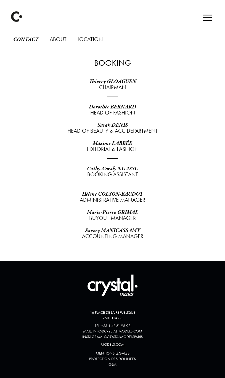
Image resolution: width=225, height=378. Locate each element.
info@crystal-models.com (117, 331)
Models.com (113, 344)
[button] (207, 17)
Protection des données (112, 358)
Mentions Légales (112, 353)
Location (90, 39)
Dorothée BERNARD (112, 107)
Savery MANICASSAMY (112, 230)
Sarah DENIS (112, 125)
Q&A (112, 364)
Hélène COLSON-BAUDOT (112, 194)
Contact (26, 39)
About (58, 39)
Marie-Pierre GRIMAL (112, 212)
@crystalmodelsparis (123, 336)
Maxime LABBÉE (112, 143)
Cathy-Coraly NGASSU (112, 168)
